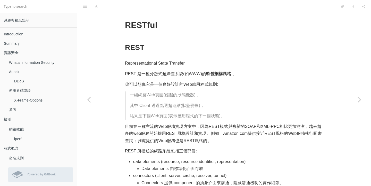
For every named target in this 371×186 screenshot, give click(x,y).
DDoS (19, 81)
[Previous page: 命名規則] (88, 99)
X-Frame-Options (28, 100)
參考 (12, 109)
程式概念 (11, 148)
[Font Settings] (96, 6)
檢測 (7, 119)
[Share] (363, 6)
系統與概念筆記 (16, 20)
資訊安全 (11, 53)
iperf (17, 139)
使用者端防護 (20, 90)
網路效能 (16, 129)
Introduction (13, 34)
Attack (14, 72)
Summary (12, 43)
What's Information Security (31, 62)
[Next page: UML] (359, 99)
